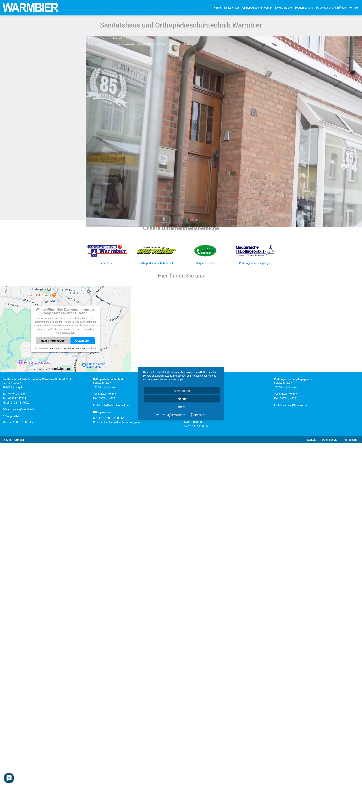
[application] (181, 210)
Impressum (350, 560)
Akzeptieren (82, 460)
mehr (181, 407)
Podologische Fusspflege (254, 375)
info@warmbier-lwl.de (115, 525)
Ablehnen (181, 398)
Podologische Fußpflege (331, 7)
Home (217, 7)
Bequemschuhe (303, 7)
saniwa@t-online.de (23, 529)
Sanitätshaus (232, 7)
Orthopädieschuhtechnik (257, 7)
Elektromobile (283, 7)
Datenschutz (329, 560)
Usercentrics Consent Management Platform (72, 468)
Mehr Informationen (53, 460)
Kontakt (353, 7)
